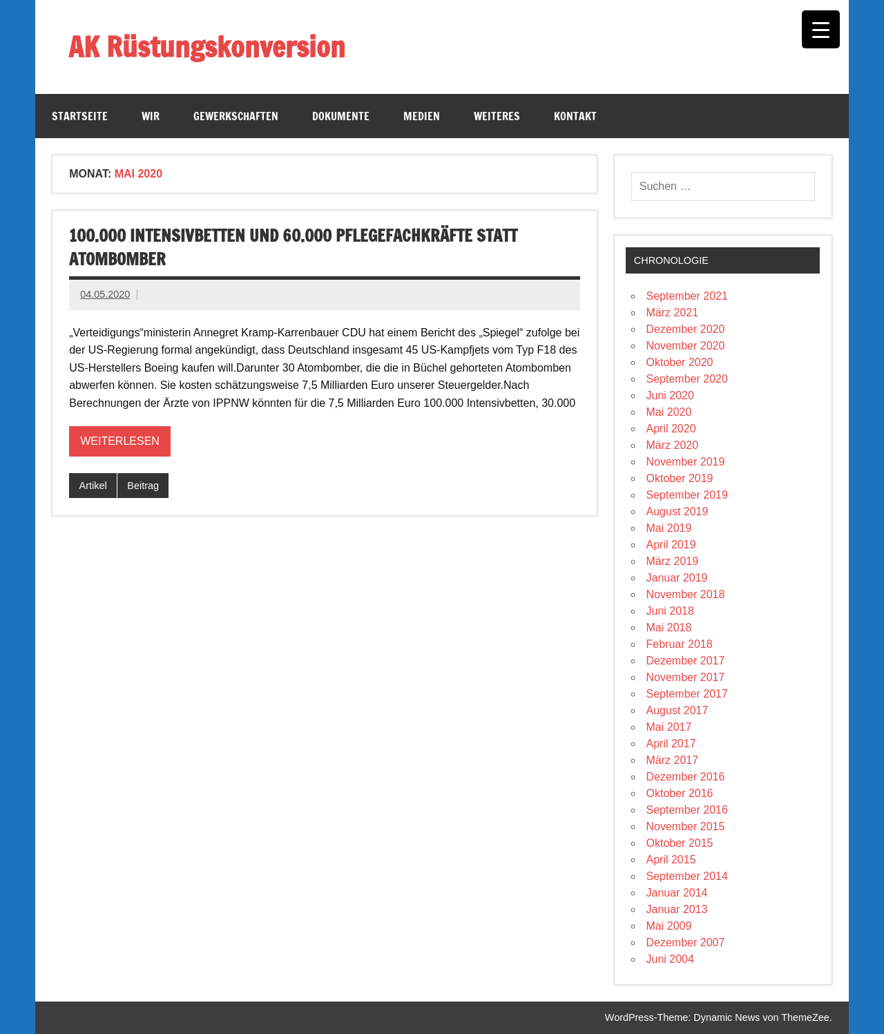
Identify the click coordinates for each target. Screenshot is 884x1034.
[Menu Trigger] (821, 29)
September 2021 (687, 296)
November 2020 (685, 346)
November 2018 (685, 594)
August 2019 (677, 511)
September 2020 (687, 379)
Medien (421, 116)
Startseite (80, 116)
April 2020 (671, 428)
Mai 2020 (669, 412)
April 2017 (671, 743)
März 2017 (672, 760)
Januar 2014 (677, 893)
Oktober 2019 (679, 478)
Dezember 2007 (685, 942)
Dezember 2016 (685, 777)
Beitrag (143, 485)
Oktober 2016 (679, 793)
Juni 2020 (670, 395)
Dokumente (340, 116)
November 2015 (685, 826)
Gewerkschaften (235, 116)
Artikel (93, 485)
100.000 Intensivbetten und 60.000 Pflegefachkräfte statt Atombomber (293, 247)
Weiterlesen (120, 441)
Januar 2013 (677, 909)
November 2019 (685, 462)
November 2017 (685, 677)
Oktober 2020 (679, 362)
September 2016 (687, 810)
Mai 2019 (669, 528)
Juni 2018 (670, 611)
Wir (151, 116)
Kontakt (575, 116)
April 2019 (671, 544)
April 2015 (671, 859)
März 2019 (672, 561)
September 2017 (687, 694)
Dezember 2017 (685, 661)
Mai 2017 (669, 727)
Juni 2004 (670, 959)
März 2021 (672, 312)
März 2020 (672, 445)
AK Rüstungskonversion (206, 46)
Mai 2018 (669, 627)
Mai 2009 (669, 926)
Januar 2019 (677, 578)
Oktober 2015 (679, 843)
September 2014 (687, 876)
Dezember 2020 (685, 329)
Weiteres (497, 116)
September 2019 (687, 495)
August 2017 (677, 710)
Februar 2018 (679, 644)
